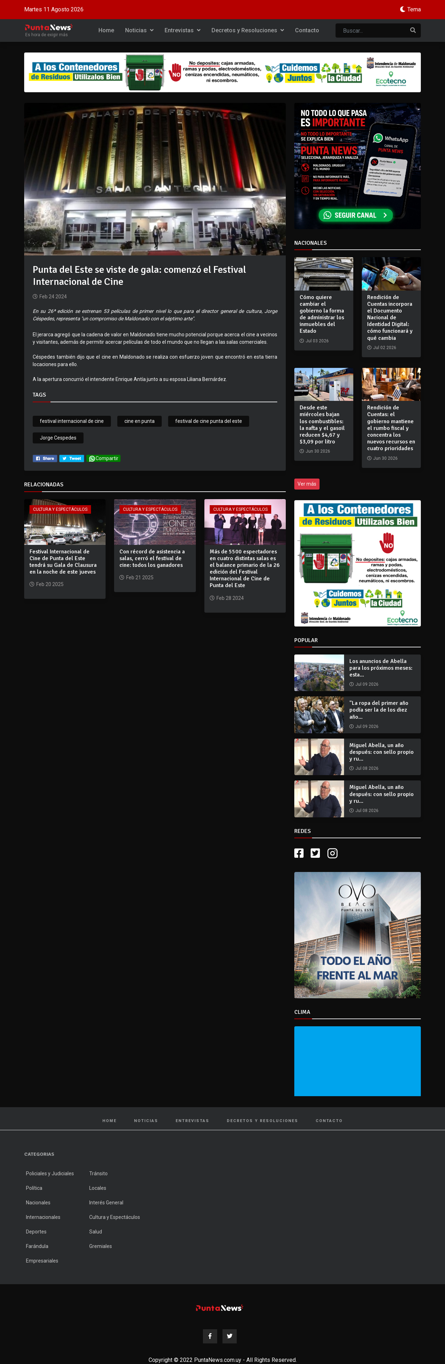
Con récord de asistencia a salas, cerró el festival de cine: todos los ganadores (152, 558)
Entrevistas (182, 30)
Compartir (103, 458)
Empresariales (42, 1261)
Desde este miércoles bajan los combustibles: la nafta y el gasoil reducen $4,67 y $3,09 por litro (322, 424)
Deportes (36, 1232)
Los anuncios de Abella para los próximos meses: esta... (380, 668)
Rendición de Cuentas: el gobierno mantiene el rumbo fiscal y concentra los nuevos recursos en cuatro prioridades (391, 428)
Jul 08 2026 (367, 768)
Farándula (37, 1246)
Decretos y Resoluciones (247, 30)
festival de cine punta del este (208, 421)
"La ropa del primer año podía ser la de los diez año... (378, 710)
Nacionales (38, 1202)
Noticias (139, 30)
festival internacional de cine (72, 421)
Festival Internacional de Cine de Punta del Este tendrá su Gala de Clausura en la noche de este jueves (63, 562)
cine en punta (139, 421)
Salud (95, 1232)
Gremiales (100, 1246)
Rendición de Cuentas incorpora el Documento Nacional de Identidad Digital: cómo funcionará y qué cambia (390, 318)
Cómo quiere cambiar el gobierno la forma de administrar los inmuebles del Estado (322, 314)
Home (106, 30)
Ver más (306, 484)
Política (34, 1188)
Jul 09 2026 (367, 684)
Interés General (106, 1202)
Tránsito (98, 1173)
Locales (97, 1188)
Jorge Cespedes (58, 438)
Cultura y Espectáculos (60, 509)
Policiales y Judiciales (50, 1173)
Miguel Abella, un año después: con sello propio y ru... (381, 752)
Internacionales (43, 1217)
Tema (414, 9)
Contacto (307, 30)
